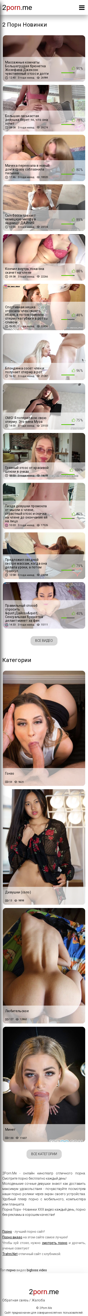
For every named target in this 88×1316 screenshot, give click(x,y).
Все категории (44, 1154)
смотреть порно (54, 1243)
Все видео (44, 640)
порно (11, 1270)
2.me (17, 7)
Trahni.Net (10, 1254)
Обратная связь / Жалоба (23, 1300)
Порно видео (12, 1237)
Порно (7, 1231)
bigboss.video (37, 1270)
